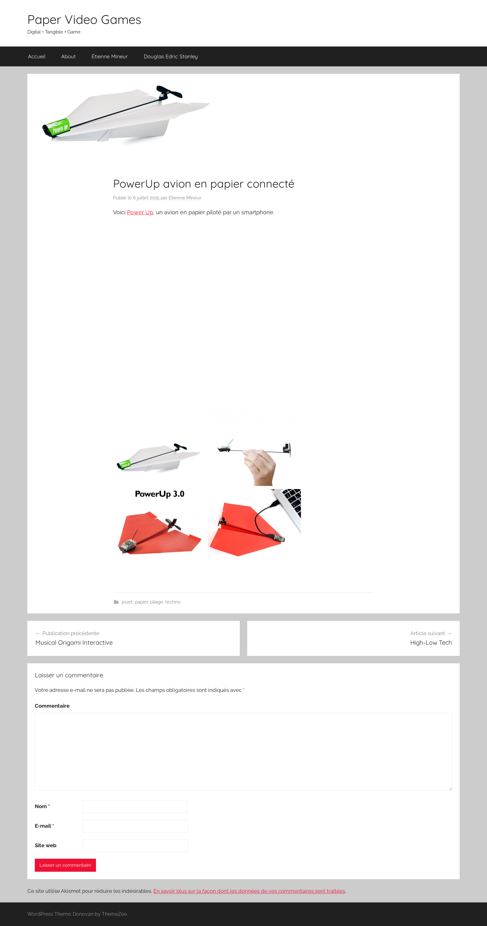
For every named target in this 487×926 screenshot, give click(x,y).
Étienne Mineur (110, 56)
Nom (42, 806)
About (68, 56)
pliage (156, 602)
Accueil (36, 56)
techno (172, 602)
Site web (46, 845)
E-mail (44, 826)
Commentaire (52, 706)
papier (141, 602)
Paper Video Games (84, 19)
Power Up (140, 212)
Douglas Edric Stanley (171, 56)
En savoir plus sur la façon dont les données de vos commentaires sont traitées (249, 891)
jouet (127, 602)
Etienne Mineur (185, 198)
